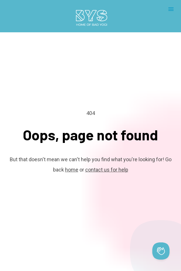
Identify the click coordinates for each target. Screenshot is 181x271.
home (71, 165)
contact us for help (106, 165)
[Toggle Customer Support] (161, 251)
